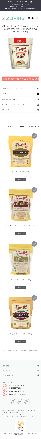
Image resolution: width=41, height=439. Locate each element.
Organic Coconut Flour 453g (21, 280)
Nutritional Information (13, 104)
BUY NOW (21, 180)
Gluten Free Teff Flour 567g (20, 172)
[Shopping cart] (33, 18)
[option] (20, 53)
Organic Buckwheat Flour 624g (21, 334)
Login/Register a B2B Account (21, 79)
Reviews (5, 110)
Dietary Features (10, 99)
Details (5, 94)
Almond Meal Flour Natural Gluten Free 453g (20, 226)
